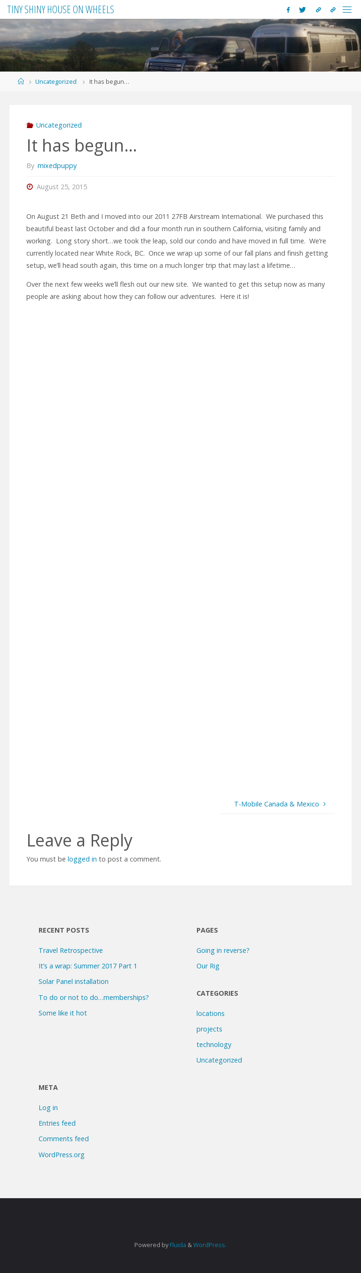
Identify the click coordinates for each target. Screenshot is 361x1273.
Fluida (177, 1245)
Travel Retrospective (71, 950)
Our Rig (208, 965)
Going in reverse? (223, 950)
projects (209, 1028)
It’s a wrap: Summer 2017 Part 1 (88, 965)
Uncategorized (56, 81)
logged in (82, 858)
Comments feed (64, 1138)
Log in (48, 1107)
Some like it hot (63, 1012)
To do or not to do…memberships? (94, 997)
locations (210, 1013)
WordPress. (210, 1245)
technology (213, 1044)
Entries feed (57, 1123)
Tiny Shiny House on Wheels (60, 9)
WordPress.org (62, 1154)
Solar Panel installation (74, 981)
